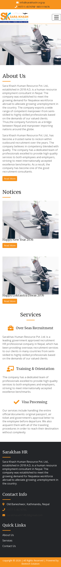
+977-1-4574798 (26, 6)
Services (7, 540)
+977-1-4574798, (17, 509)
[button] (4, 44)
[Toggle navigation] (56, 17)
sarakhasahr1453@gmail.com (24, 515)
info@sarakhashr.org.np (32, 2)
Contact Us (9, 546)
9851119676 (43, 6)
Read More (10, 178)
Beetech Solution (30, 563)
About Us (8, 535)
